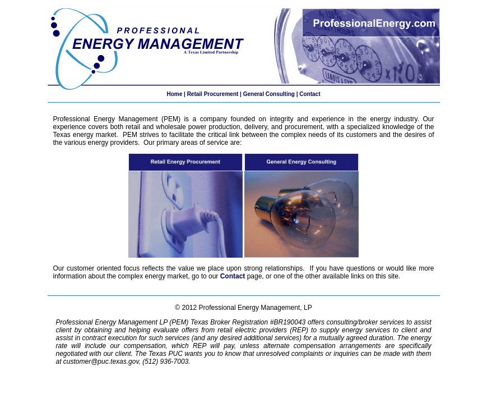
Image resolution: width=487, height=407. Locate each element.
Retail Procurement (213, 94)
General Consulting (269, 94)
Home (174, 94)
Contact (309, 94)
